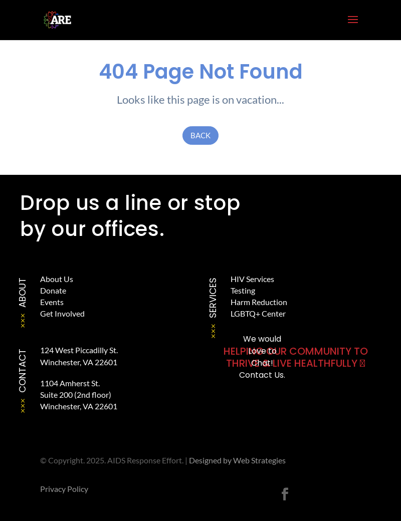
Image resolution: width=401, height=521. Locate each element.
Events (52, 302)
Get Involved (62, 313)
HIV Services (252, 279)
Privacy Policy (64, 488)
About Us (56, 279)
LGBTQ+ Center (258, 313)
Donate (53, 290)
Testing (243, 290)
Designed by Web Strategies (237, 460)
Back (200, 135)
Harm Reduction (259, 302)
